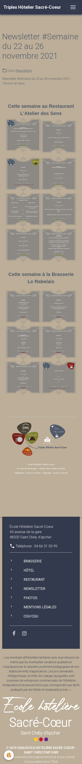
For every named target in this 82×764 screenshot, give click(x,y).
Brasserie (33, 561)
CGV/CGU (31, 616)
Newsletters (24, 70)
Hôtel (29, 570)
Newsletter (34, 589)
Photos (30, 598)
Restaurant (34, 579)
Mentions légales (40, 607)
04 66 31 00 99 (45, 546)
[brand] (32, 7)
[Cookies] (9, 755)
